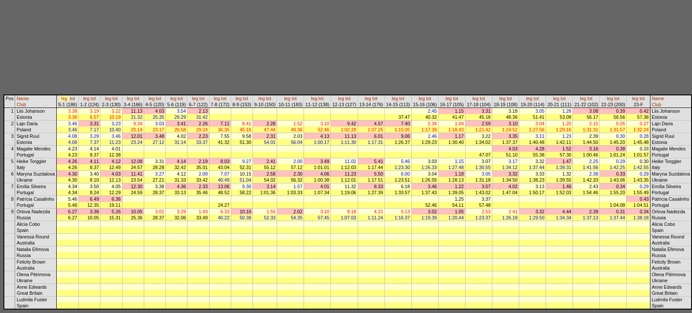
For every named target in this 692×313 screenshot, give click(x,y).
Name (22, 98)
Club (21, 104)
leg (64, 98)
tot (72, 98)
